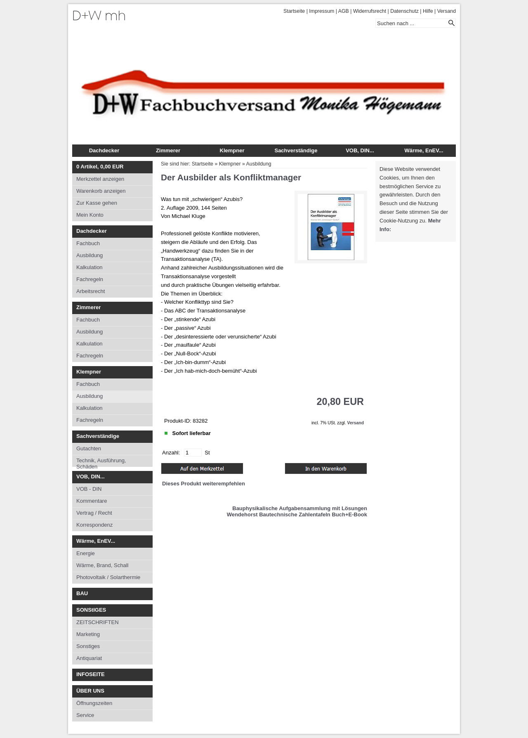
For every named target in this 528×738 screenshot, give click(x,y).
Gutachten (88, 448)
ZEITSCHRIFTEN (97, 622)
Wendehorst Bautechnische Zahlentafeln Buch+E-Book (297, 514)
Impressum (321, 11)
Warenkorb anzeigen (100, 191)
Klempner (232, 150)
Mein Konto (90, 215)
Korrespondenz (94, 525)
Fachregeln (89, 279)
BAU (82, 593)
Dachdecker (104, 150)
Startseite (294, 11)
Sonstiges (88, 646)
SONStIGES (91, 610)
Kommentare (91, 501)
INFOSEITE (90, 674)
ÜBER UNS (90, 691)
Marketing (88, 634)
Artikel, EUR (99, 166)
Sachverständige (295, 150)
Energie (85, 553)
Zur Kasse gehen (96, 203)
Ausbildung (89, 255)
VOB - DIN (88, 489)
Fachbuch (88, 243)
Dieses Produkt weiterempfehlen (203, 483)
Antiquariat (89, 658)
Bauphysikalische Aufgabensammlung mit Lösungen (299, 508)
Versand (446, 11)
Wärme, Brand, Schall (102, 565)
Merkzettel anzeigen (100, 179)
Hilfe (428, 11)
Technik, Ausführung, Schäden (101, 462)
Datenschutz (404, 11)
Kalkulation (89, 267)
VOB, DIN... (360, 150)
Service (85, 715)
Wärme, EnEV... (423, 150)
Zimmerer (168, 150)
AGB (343, 11)
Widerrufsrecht (369, 11)
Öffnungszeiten (94, 703)
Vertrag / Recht (94, 513)
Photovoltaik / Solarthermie (108, 577)
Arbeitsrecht (90, 291)
